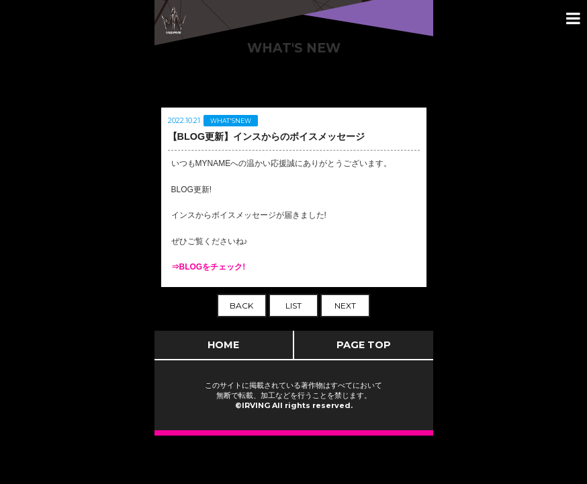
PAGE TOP (363, 345)
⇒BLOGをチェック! (208, 267)
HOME (223, 345)
